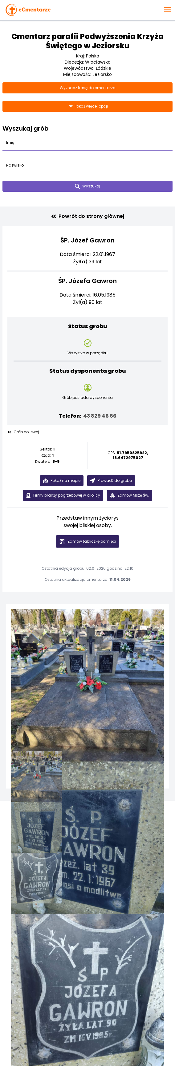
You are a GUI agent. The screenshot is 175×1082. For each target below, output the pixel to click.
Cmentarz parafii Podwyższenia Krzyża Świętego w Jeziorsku (87, 41)
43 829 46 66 (99, 415)
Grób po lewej (23, 432)
